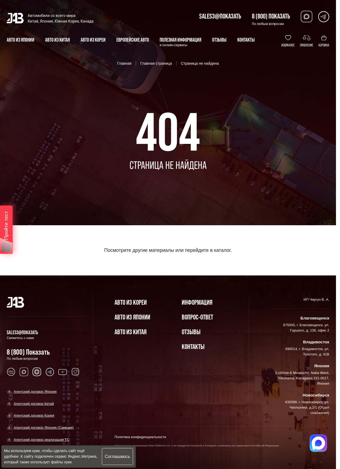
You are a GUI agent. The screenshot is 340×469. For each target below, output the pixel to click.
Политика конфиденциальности (140, 437)
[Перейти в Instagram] (75, 372)
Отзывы (191, 332)
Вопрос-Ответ (197, 317)
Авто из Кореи (130, 302)
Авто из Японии (132, 317)
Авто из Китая (130, 332)
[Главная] (15, 302)
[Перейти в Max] (306, 16)
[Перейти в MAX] (24, 372)
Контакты (193, 346)
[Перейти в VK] (11, 372)
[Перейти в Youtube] (62, 372)
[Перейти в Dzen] (37, 372)
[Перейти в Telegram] (323, 16)
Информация (197, 302)
